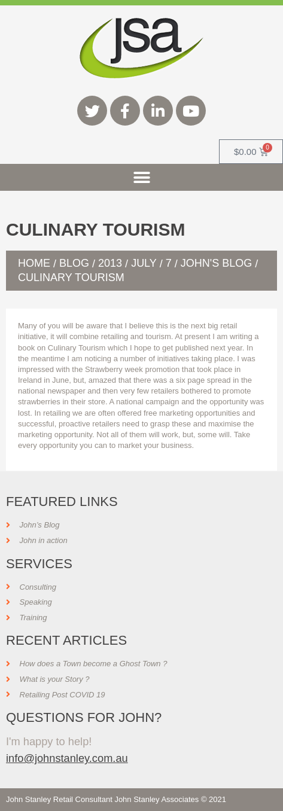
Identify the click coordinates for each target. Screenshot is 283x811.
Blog (74, 263)
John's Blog (216, 263)
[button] (141, 177)
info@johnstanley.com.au (67, 758)
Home (34, 263)
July (144, 263)
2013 (110, 263)
